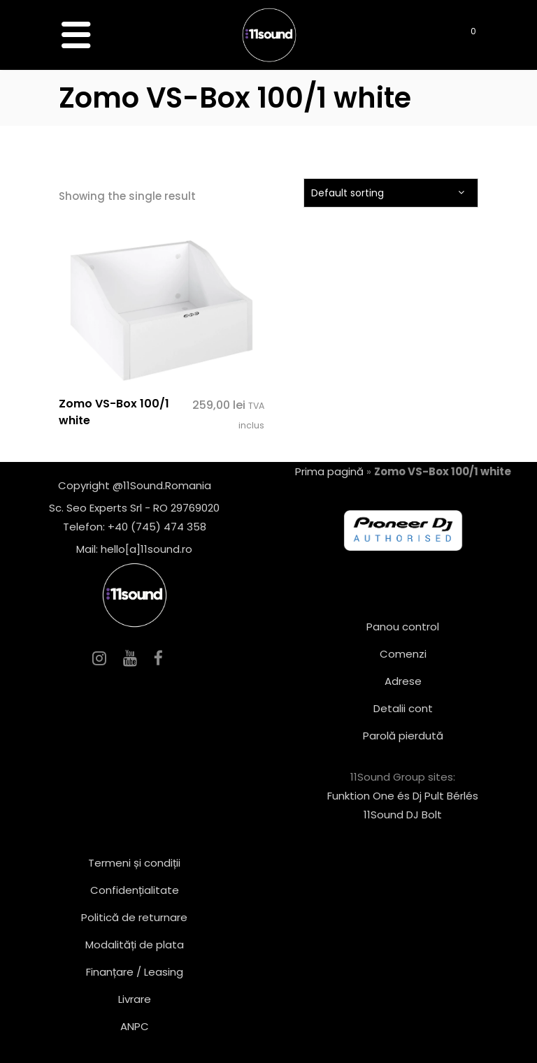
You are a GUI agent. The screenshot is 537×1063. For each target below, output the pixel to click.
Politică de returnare (134, 917)
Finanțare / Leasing (134, 971)
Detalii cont (403, 708)
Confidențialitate (134, 890)
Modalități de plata (134, 944)
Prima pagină (329, 471)
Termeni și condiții (134, 862)
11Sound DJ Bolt (403, 814)
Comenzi (403, 653)
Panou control (402, 626)
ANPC (134, 1026)
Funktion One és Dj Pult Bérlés (402, 795)
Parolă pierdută (403, 735)
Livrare (134, 999)
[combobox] (390, 193)
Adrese (403, 681)
